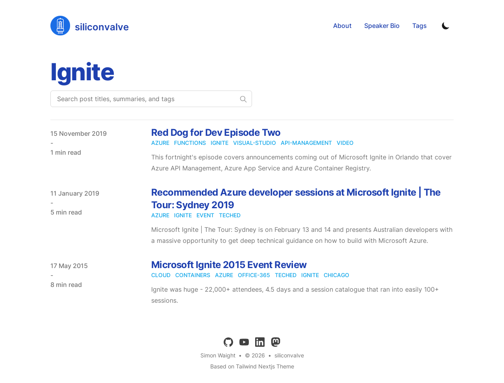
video (345, 142)
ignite (219, 142)
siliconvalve (289, 355)
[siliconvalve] (89, 25)
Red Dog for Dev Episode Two (216, 132)
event (205, 215)
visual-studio (254, 142)
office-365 (254, 275)
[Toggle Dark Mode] (445, 25)
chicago (336, 275)
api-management (306, 142)
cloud (160, 275)
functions (190, 142)
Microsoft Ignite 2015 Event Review (229, 264)
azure (160, 142)
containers (192, 275)
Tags (419, 26)
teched (230, 215)
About (342, 26)
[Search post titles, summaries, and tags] (151, 99)
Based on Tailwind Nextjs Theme (252, 366)
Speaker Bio (382, 26)
